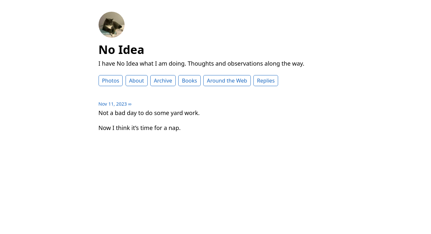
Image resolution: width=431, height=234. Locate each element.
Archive (163, 80)
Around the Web (227, 80)
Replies (266, 80)
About (136, 80)
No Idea (121, 50)
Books (189, 80)
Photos (110, 80)
